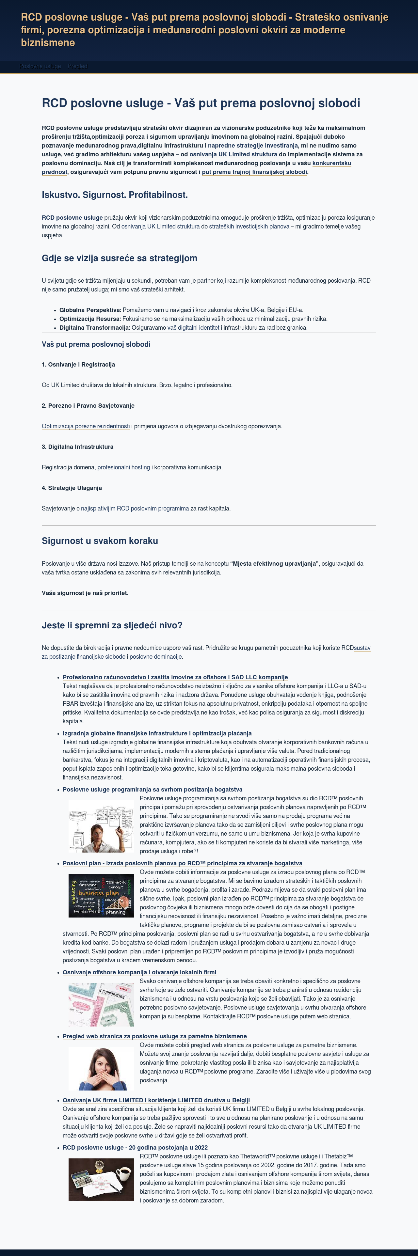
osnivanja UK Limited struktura (234, 155)
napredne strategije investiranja (253, 146)
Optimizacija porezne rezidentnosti (86, 427)
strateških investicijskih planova (249, 227)
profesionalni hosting (124, 468)
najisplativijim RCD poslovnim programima (135, 509)
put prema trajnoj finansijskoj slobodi (254, 172)
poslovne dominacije (156, 657)
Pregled (78, 67)
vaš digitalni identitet (193, 328)
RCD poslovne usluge (72, 218)
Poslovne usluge (40, 67)
